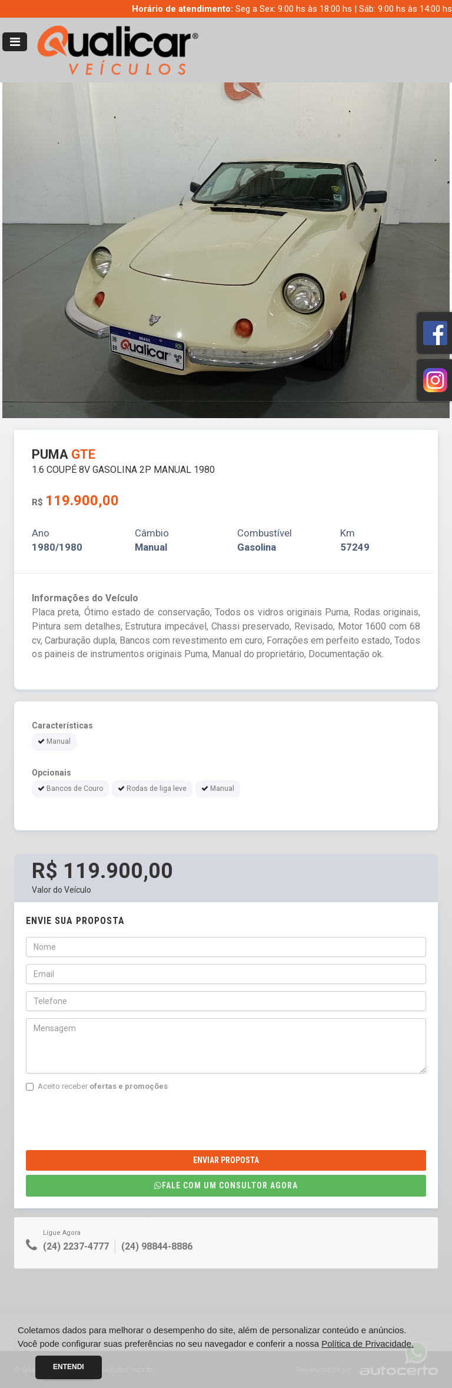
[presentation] (115, 1121)
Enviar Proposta (226, 1160)
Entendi (68, 1367)
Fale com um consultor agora (225, 1185)
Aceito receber (97, 1086)
